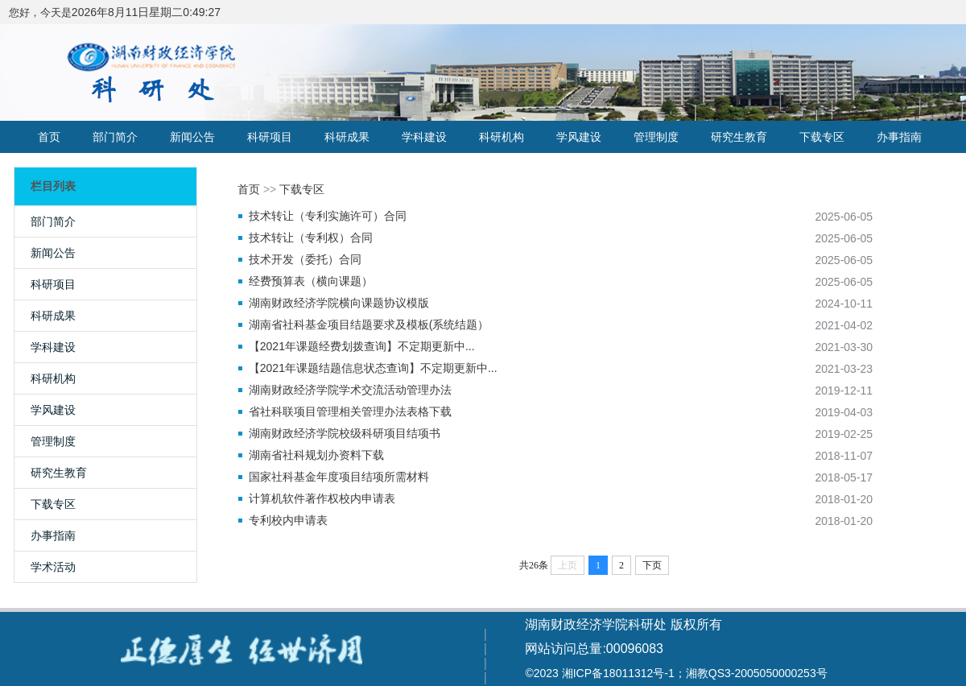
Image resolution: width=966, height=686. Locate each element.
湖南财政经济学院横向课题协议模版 (339, 302)
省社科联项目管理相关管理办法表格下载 (350, 411)
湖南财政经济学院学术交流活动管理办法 (350, 389)
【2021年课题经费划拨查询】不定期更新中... (362, 346)
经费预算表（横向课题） (311, 281)
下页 (652, 565)
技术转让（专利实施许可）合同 (328, 215)
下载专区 (821, 136)
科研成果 (346, 136)
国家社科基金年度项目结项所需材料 (339, 476)
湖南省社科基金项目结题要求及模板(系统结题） (369, 324)
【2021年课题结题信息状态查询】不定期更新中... (373, 368)
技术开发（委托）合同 (305, 259)
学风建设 (578, 136)
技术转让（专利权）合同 (311, 237)
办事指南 (899, 136)
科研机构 (501, 136)
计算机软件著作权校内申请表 (322, 498)
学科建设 (424, 136)
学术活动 (53, 566)
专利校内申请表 (288, 520)
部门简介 (115, 136)
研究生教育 (739, 136)
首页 (49, 136)
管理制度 (656, 136)
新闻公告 (192, 136)
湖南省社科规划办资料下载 (316, 454)
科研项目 (269, 136)
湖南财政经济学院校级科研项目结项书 (344, 433)
